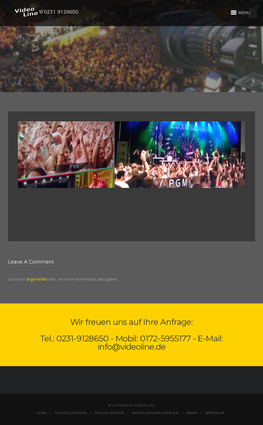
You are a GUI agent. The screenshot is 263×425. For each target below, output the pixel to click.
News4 (191, 413)
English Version (109, 413)
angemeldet (36, 279)
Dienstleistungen (71, 413)
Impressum (214, 413)
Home (42, 413)
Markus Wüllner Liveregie (155, 413)
